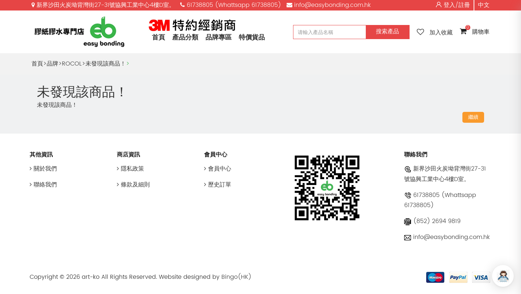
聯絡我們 (43, 184)
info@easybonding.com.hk (447, 237)
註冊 (464, 5)
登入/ (451, 5)
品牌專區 (219, 37)
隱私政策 (130, 168)
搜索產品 (387, 31)
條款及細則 (133, 184)
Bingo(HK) (236, 277)
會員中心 (217, 168)
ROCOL (72, 63)
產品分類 (185, 37)
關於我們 (43, 168)
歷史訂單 (217, 184)
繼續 (473, 117)
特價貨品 (252, 37)
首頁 (158, 37)
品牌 (52, 63)
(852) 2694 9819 (432, 221)
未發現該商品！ (105, 63)
